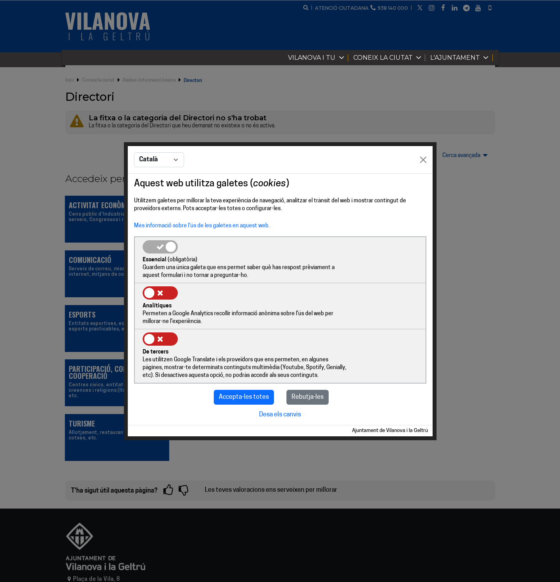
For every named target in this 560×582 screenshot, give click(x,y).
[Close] (423, 183)
